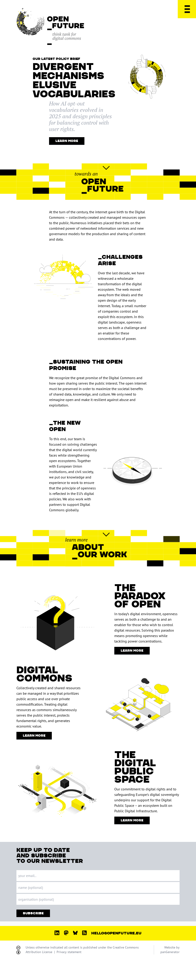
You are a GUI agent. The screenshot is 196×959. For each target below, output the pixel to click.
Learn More (66, 141)
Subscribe (33, 913)
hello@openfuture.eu (116, 933)
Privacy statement (69, 952)
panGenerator (170, 952)
